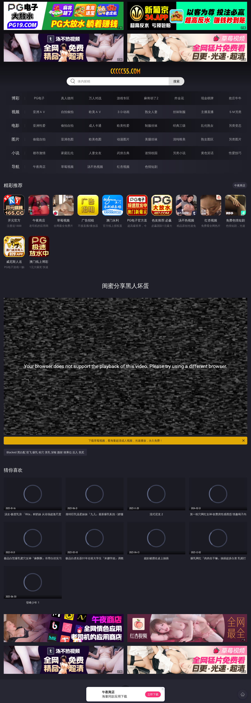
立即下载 (152, 694)
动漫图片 (123, 139)
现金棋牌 (207, 98)
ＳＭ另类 (235, 112)
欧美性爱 (123, 125)
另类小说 (179, 153)
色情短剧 (151, 166)
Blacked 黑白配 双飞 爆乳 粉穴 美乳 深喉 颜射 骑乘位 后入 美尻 (45, 452)
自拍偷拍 (67, 112)
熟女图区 (207, 139)
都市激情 (39, 153)
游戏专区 (123, 98)
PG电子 (39, 98)
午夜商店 (39, 166)
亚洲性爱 (39, 125)
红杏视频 (123, 166)
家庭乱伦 (67, 153)
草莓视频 (67, 166)
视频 (15, 111)
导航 (15, 166)
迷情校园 (151, 153)
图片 (15, 139)
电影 (15, 125)
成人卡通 (95, 125)
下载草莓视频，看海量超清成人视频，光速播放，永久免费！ (166, 440)
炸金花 (179, 98)
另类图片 (235, 139)
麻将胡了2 (151, 98)
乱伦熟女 (207, 125)
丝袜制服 (179, 112)
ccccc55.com (125, 71)
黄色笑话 (207, 153)
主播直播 (207, 112)
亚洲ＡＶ (39, 112)
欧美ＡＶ (95, 112)
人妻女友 (95, 153)
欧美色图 (95, 139)
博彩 (15, 98)
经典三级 (179, 125)
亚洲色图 (67, 139)
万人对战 (95, 98)
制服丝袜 (151, 125)
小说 (15, 152)
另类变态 (235, 125)
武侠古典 (123, 153)
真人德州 (67, 98)
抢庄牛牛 (235, 98)
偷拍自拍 (67, 125)
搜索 (176, 81)
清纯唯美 (179, 139)
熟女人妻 (151, 112)
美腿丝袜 (151, 139)
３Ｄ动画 (123, 112)
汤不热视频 (95, 166)
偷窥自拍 (39, 139)
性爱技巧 (235, 153)
